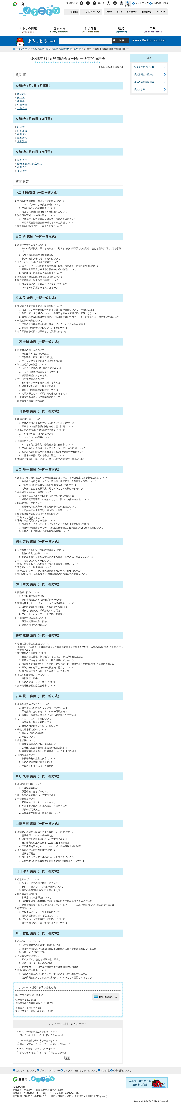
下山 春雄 (22, 108)
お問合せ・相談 (160, 3)
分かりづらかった (62, 1044)
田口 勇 (21, 97)
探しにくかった (58, 1052)
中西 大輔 (22, 105)
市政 (34, 49)
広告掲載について (122, 1070)
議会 (55, 49)
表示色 (101, 3)
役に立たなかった (55, 1035)
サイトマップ (142, 3)
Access (74, 11)
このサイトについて (26, 1070)
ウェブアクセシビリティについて (80, 1070)
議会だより (139, 89)
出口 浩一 (22, 127)
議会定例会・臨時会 (70, 49)
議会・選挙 (45, 49)
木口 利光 (22, 94)
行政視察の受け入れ (144, 67)
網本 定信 (22, 130)
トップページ (23, 49)
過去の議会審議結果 (144, 82)
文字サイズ (72, 3)
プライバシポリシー (50, 1070)
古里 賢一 (22, 141)
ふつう (38, 1035)
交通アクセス (92, 11)
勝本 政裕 (22, 138)
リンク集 (105, 1070)
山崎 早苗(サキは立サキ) (29, 163)
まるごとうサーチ (36, 41)
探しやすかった (28, 1052)
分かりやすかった (29, 1044)
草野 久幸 (22, 160)
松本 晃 (21, 101)
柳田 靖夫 (22, 134)
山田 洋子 (22, 167)
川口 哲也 (22, 171)
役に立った (25, 1035)
